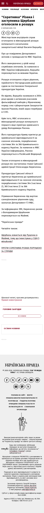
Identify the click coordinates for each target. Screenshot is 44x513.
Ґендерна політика (27, 401)
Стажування (30, 407)
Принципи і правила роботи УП (22, 404)
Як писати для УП (16, 407)
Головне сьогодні (12, 309)
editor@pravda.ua (28, 490)
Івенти (29, 395)
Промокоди (22, 409)
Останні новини (12, 328)
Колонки (25, 9)
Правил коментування (11, 300)
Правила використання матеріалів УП (21, 398)
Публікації (14, 9)
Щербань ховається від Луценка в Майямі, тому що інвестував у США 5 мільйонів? (20, 238)
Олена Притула (30, 488)
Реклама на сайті (18, 395)
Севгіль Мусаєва (30, 486)
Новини (5, 9)
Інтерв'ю (34, 9)
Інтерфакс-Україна (16, 451)
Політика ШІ (13, 401)
